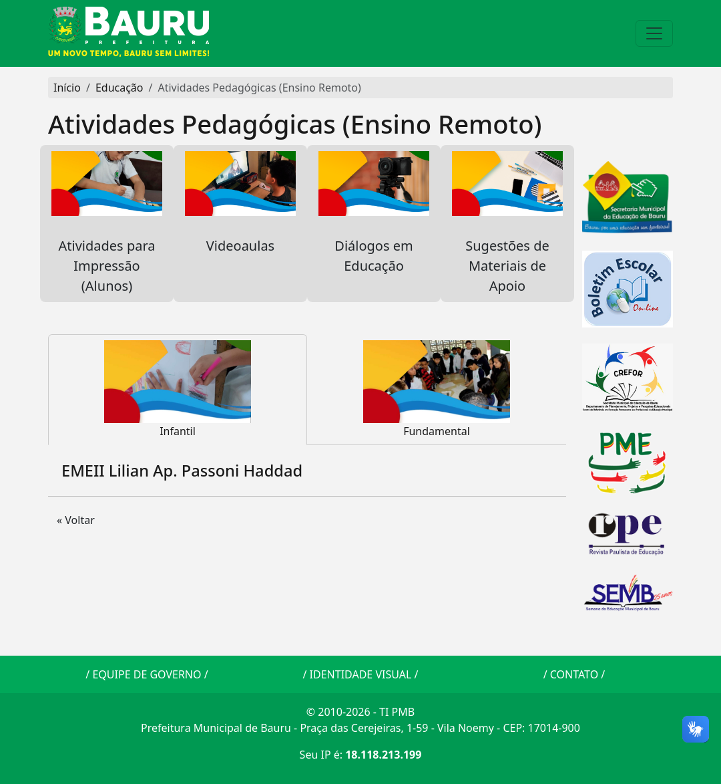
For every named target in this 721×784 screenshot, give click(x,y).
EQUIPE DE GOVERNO (146, 674)
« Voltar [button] (76, 520)
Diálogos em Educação (373, 213)
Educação (119, 87)
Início (67, 87)
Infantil (177, 389)
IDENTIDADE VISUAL (361, 674)
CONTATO (574, 674)
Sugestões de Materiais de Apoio (507, 223)
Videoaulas (240, 213)
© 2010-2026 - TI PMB (360, 711)
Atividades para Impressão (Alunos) (106, 223)
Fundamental (436, 389)
